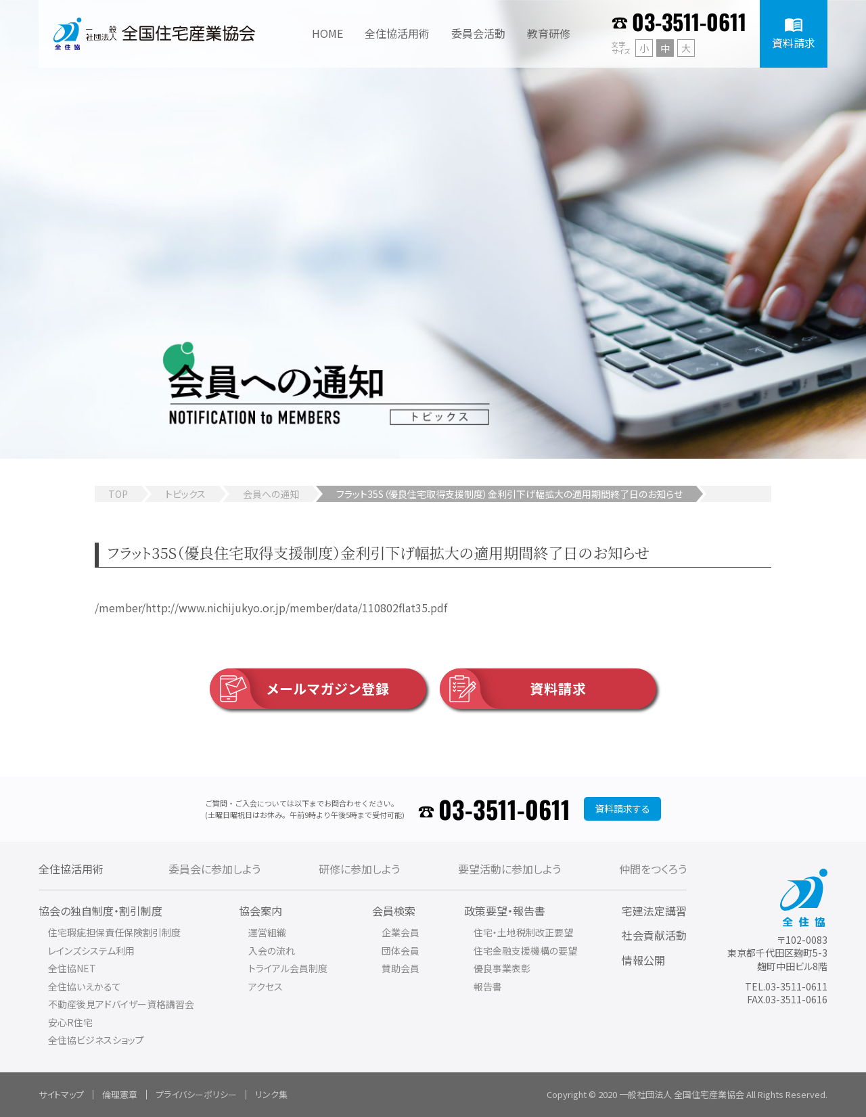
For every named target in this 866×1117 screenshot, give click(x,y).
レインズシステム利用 (91, 950)
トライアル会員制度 (287, 968)
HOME (327, 33)
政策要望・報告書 (504, 911)
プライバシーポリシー (196, 1094)
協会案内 (260, 911)
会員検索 (393, 911)
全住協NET (72, 968)
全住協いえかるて (84, 986)
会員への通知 (271, 494)
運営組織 (267, 932)
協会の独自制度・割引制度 (100, 911)
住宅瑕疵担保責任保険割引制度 (114, 932)
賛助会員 (400, 968)
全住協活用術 (71, 869)
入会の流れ (271, 950)
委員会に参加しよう (214, 869)
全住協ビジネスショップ (96, 1040)
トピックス (185, 494)
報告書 (488, 986)
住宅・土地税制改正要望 (523, 932)
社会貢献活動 (654, 935)
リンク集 (271, 1094)
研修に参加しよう (359, 869)
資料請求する (622, 808)
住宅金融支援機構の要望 (525, 950)
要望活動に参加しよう (509, 869)
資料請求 (513, 688)
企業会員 (400, 932)
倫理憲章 (119, 1094)
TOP (118, 494)
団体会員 (400, 950)
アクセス (265, 986)
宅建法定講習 (654, 911)
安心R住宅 (70, 1022)
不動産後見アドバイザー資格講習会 (121, 1004)
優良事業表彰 (502, 968)
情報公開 (643, 960)
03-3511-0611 (689, 21)
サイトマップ (61, 1094)
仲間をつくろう (653, 869)
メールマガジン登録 (300, 688)
